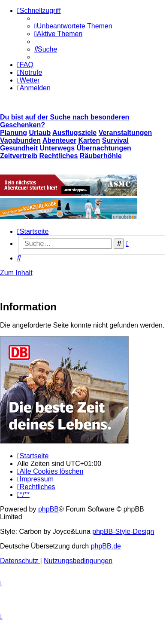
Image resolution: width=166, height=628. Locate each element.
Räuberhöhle (101, 155)
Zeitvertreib (18, 155)
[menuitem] (73, 26)
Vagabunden (20, 140)
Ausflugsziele (74, 132)
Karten (89, 140)
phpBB (48, 509)
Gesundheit (19, 148)
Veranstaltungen (125, 132)
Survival (115, 140)
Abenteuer (59, 140)
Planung (13, 132)
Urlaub (40, 132)
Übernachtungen (104, 148)
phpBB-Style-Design (123, 531)
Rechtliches (58, 155)
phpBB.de (106, 546)
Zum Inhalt (16, 272)
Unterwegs (57, 148)
